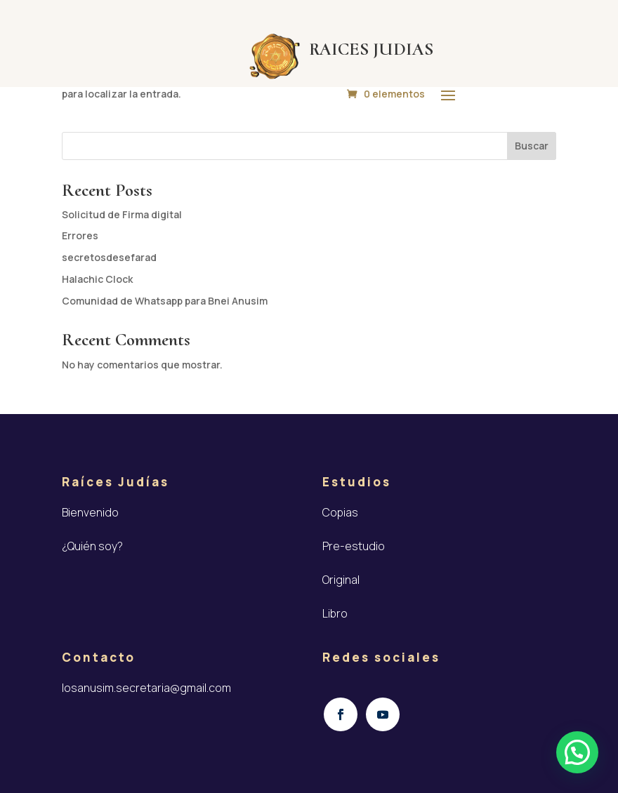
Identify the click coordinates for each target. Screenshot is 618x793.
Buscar (531, 145)
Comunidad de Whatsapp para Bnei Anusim (165, 300)
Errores (80, 235)
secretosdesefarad (109, 257)
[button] (577, 752)
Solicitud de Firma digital (122, 214)
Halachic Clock (97, 279)
